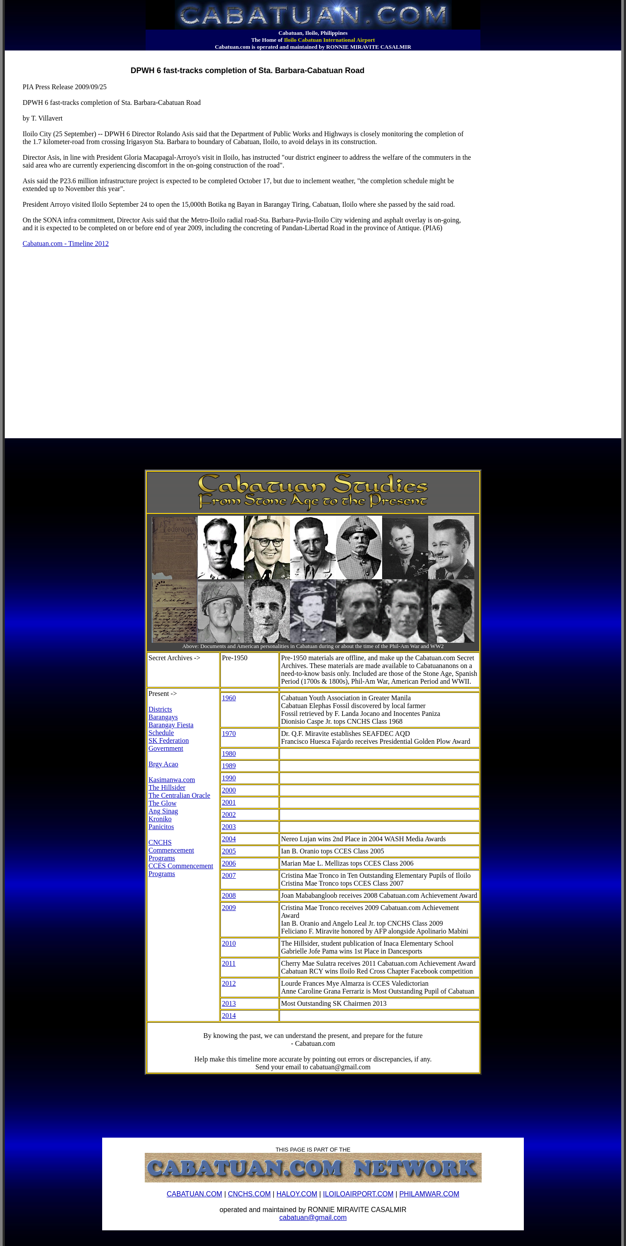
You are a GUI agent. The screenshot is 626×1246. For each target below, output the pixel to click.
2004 (229, 839)
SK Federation (169, 740)
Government (166, 748)
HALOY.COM (296, 1194)
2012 (229, 983)
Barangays (163, 717)
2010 (229, 943)
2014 (229, 1015)
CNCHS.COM (249, 1194)
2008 (229, 895)
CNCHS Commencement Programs (171, 850)
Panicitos (161, 826)
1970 (229, 733)
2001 (229, 802)
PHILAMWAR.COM (429, 1194)
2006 (229, 863)
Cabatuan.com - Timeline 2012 (66, 243)
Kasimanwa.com (172, 779)
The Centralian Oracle (179, 795)
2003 (229, 826)
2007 (229, 875)
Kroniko (160, 819)
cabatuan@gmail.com (313, 1217)
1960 (229, 698)
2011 (229, 963)
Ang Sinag (163, 811)
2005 (229, 851)
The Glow (162, 803)
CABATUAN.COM (194, 1194)
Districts (160, 709)
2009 (229, 907)
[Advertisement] (163, 54)
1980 (229, 753)
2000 (229, 790)
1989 (229, 765)
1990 (229, 778)
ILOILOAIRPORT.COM (358, 1194)
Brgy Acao (164, 764)
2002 (229, 814)
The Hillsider (167, 787)
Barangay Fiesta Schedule (171, 728)
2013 (229, 1003)
